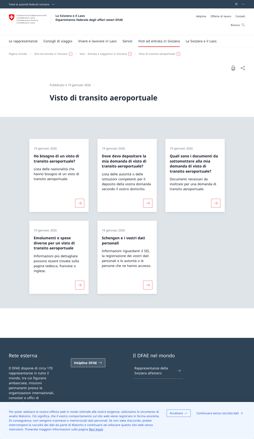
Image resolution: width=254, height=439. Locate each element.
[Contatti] (240, 16)
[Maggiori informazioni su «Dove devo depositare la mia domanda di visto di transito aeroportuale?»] (147, 203)
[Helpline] (201, 16)
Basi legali (96, 429)
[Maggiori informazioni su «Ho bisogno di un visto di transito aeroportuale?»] (79, 203)
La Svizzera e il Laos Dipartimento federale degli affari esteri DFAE (89, 18)
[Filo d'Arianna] (125, 53)
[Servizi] (127, 41)
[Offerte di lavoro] (220, 16)
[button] (23, 41)
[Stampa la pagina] (233, 68)
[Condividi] (242, 68)
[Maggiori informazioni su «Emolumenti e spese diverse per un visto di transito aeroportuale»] (79, 285)
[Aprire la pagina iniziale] (66, 21)
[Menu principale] (124, 41)
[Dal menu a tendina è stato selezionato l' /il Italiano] (238, 4)
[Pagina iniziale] (18, 53)
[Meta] (220, 16)
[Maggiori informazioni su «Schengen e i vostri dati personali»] (147, 285)
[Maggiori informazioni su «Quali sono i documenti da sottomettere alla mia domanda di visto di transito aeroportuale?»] (215, 203)
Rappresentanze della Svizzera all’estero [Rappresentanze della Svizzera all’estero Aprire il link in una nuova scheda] (157, 370)
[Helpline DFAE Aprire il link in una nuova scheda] (88, 362)
